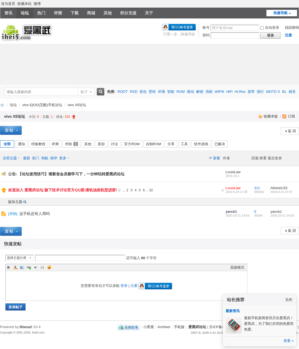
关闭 (288, 300)
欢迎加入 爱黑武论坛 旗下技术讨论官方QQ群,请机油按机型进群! (62, 190)
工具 (184, 144)
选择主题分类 (16, 258)
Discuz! (26, 327)
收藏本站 (24, 4)
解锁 (199, 92)
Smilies (49, 267)
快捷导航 (280, 13)
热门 (41, 13)
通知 (21, 144)
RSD (133, 92)
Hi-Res (240, 92)
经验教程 (38, 144)
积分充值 (128, 13)
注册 (288, 35)
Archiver (163, 327)
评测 (58, 13)
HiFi (229, 92)
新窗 (216, 158)
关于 (149, 13)
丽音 (292, 92)
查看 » (289, 341)
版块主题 (15, 202)
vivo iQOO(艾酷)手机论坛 (42, 105)
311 (257, 188)
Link (29, 267)
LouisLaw (233, 172)
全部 (7, 144)
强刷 (209, 92)
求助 (71, 144)
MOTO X (273, 92)
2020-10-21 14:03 (282, 215)
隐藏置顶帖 (222, 190)
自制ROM (153, 144)
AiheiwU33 (278, 188)
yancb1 (231, 212)
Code (42, 267)
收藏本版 (271, 116)
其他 (108, 13)
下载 (74, 13)
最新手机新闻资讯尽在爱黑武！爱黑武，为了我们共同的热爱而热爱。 (269, 323)
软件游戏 (201, 144)
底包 (143, 92)
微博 (37, 4)
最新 (26, 158)
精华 (53, 158)
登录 (123, 286)
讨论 (114, 144)
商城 (91, 13)
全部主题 (10, 158)
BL (284, 92)
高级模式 (237, 267)
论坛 (25, 13)
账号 (206, 28)
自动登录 (269, 28)
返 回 (292, 131)
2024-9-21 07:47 (281, 191)
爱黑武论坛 (2, 105)
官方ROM (131, 144)
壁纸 (152, 92)
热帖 (44, 158)
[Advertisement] (149, 64)
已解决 (219, 144)
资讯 (8, 13)
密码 (206, 35)
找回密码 (292, 28)
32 (151, 190)
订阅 (291, 116)
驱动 (190, 92)
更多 (62, 158)
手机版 (179, 327)
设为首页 (8, 4)
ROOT (122, 92)
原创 (101, 144)
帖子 (84, 92)
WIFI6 (219, 92)
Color (15, 267)
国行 (260, 92)
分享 (171, 144)
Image (22, 267)
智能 (170, 92)
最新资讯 (233, 311)
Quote (35, 267)
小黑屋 (148, 327)
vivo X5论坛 (77, 105)
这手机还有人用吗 (34, 214)
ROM (180, 92)
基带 (251, 92)
